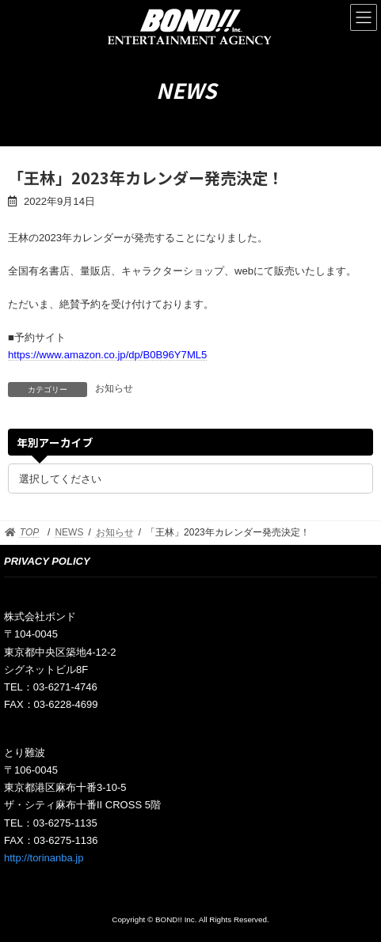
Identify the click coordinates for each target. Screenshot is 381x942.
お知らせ (114, 388)
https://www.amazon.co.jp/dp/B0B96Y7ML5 (107, 355)
